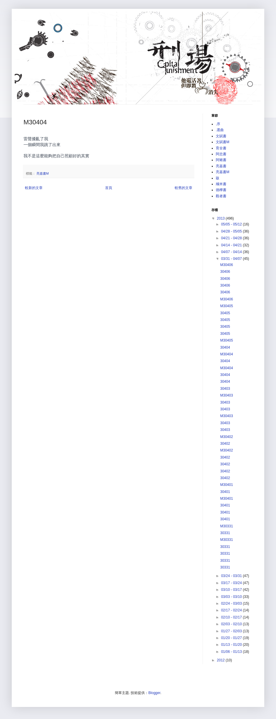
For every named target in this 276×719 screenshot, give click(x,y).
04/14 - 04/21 (232, 245)
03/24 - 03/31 (232, 576)
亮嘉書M (42, 173)
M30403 (226, 395)
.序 (218, 124)
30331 (225, 533)
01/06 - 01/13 (232, 652)
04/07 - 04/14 (232, 252)
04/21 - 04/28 (232, 238)
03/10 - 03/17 (232, 590)
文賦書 (221, 136)
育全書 (221, 148)
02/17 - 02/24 (232, 610)
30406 (225, 272)
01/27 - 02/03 (232, 631)
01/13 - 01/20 (232, 645)
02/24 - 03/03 (232, 603)
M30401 (226, 485)
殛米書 (221, 184)
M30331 (226, 526)
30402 (225, 444)
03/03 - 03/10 (232, 597)
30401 (225, 492)
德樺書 (221, 190)
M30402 (226, 437)
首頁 (108, 188)
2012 (221, 660)
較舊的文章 (183, 188)
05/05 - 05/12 (232, 224)
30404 (225, 347)
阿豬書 (221, 160)
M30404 (226, 354)
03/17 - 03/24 (232, 583)
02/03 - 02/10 (232, 624)
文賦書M (222, 142)
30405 (225, 313)
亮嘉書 (221, 166)
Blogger (154, 693)
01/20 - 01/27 (232, 638)
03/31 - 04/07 (232, 259)
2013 (221, 218)
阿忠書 (221, 154)
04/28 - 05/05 (232, 231)
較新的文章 (34, 188)
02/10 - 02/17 (232, 617)
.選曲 (220, 130)
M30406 (226, 265)
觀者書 (221, 196)
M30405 (226, 306)
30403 (225, 389)
